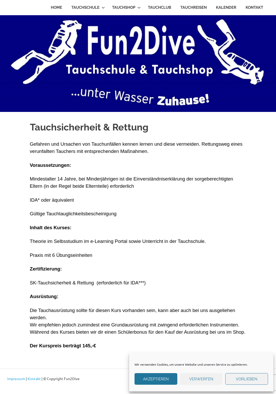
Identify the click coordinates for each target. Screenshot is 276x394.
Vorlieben (246, 379)
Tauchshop (126, 7)
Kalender (226, 7)
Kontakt (254, 7)
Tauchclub (159, 7)
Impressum (16, 378)
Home (56, 7)
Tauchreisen (193, 7)
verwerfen (201, 379)
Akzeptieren (156, 379)
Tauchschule (88, 7)
